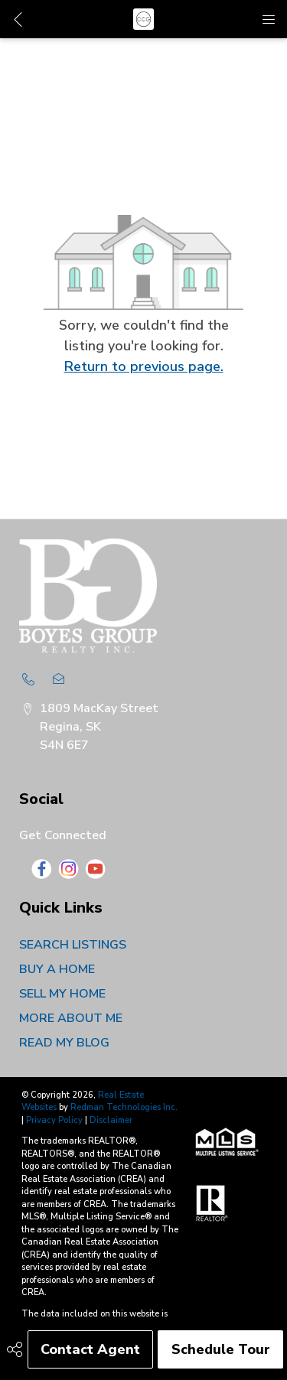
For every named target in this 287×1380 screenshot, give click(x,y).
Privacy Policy (54, 1120)
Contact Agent (90, 1349)
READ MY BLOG (64, 1042)
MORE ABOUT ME (70, 1018)
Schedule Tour (220, 1349)
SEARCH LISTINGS (72, 944)
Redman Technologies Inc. (124, 1107)
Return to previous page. (143, 366)
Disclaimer (111, 1120)
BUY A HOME (57, 969)
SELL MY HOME (62, 993)
